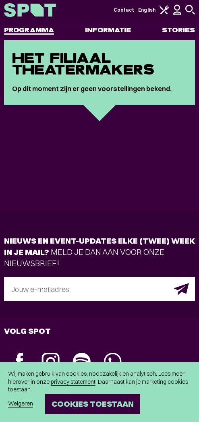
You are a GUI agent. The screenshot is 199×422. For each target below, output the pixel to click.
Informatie (108, 30)
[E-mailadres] (99, 289)
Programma (29, 30)
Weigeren (20, 403)
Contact (124, 10)
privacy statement (73, 381)
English (146, 10)
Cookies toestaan (93, 404)
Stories (178, 30)
